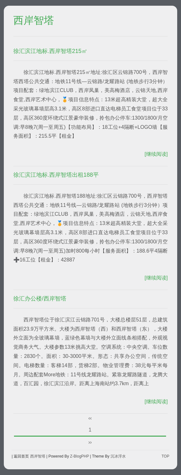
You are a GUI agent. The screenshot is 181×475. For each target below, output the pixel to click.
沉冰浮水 (118, 456)
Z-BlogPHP (79, 456)
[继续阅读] (156, 154)
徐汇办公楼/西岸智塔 (39, 298)
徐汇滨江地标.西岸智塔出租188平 (56, 175)
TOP (165, 456)
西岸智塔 (33, 20)
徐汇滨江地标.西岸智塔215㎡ (50, 51)
